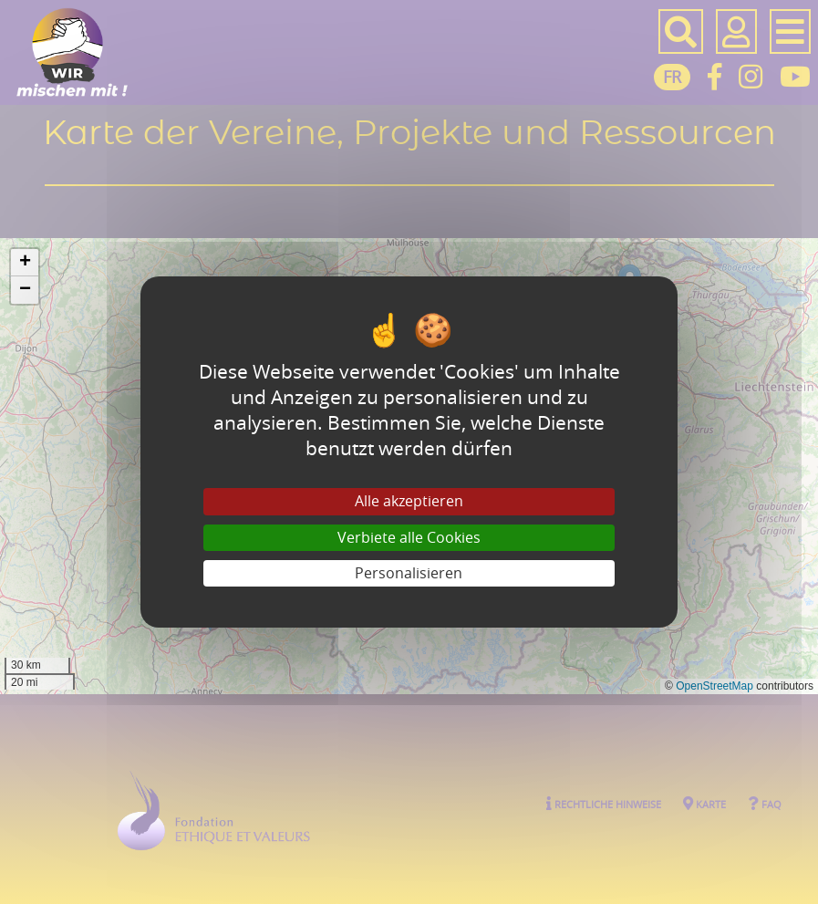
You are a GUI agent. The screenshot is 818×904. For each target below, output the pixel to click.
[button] (24, 262)
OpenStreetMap (714, 686)
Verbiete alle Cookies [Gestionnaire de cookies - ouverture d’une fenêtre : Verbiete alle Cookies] (409, 537)
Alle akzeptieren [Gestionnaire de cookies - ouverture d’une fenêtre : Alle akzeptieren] (409, 501)
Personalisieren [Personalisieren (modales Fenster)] (408, 573)
